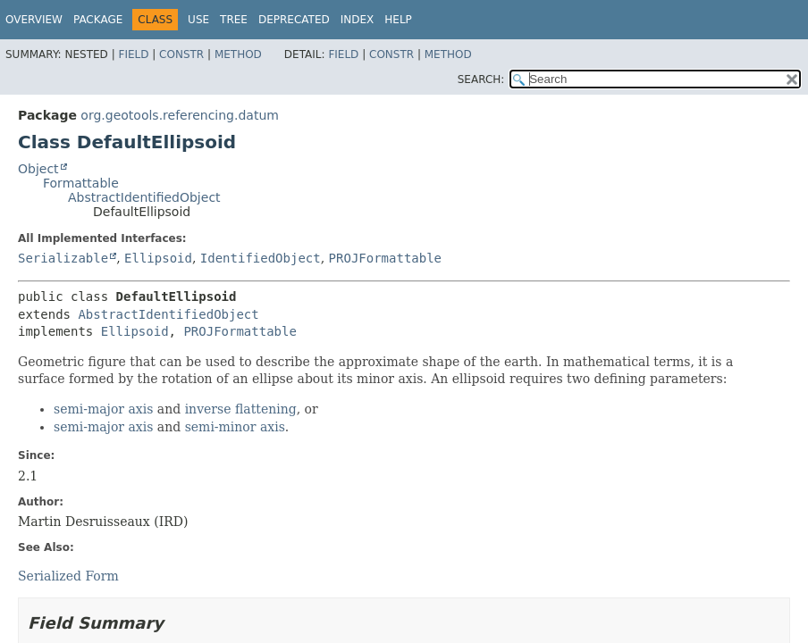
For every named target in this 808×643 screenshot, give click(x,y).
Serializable (63, 258)
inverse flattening (241, 409)
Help (398, 19)
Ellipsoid (158, 258)
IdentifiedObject (260, 258)
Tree (234, 19)
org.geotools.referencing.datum (179, 115)
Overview (34, 19)
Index (358, 19)
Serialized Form (68, 576)
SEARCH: (481, 79)
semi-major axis (103, 409)
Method (238, 54)
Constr (181, 54)
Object (38, 169)
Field (133, 54)
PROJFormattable (385, 258)
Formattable (81, 183)
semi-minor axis (235, 427)
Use (198, 19)
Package (97, 19)
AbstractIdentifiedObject (144, 197)
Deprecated (294, 19)
